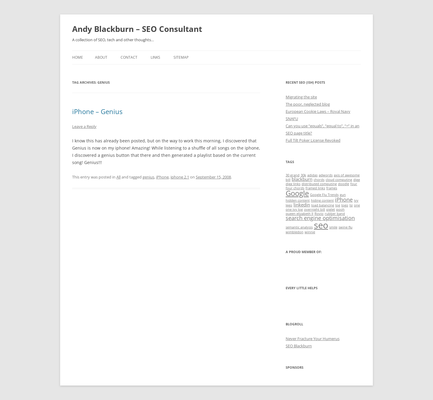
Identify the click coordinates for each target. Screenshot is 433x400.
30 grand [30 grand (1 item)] (292, 175)
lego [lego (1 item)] (289, 205)
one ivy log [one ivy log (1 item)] (294, 209)
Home (77, 57)
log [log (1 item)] (337, 205)
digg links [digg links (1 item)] (293, 184)
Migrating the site (301, 97)
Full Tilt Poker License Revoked (313, 140)
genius (148, 177)
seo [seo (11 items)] (321, 225)
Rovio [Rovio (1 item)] (319, 214)
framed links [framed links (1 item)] (315, 188)
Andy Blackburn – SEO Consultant (137, 28)
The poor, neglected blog (308, 104)
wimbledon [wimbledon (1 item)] (294, 232)
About (101, 57)
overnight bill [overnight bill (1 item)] (314, 209)
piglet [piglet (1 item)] (330, 209)
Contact (129, 57)
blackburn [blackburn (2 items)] (302, 179)
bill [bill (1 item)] (288, 180)
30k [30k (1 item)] (303, 175)
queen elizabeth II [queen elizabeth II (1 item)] (299, 214)
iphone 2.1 (179, 177)
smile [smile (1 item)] (333, 227)
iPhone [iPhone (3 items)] (344, 199)
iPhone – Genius (97, 111)
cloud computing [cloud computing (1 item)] (339, 180)
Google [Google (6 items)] (297, 193)
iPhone (162, 177)
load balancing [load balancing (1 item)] (322, 205)
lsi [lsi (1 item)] (351, 205)
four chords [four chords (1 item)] (295, 188)
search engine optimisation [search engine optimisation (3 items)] (320, 218)
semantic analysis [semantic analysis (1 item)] (299, 227)
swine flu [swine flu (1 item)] (345, 227)
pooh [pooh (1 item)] (340, 209)
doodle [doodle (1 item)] (343, 184)
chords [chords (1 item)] (319, 180)
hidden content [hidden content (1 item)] (298, 200)
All (118, 177)
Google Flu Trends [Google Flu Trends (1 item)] (324, 195)
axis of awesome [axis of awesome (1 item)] (347, 175)
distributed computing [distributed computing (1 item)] (319, 184)
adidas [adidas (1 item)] (312, 175)
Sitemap (181, 57)
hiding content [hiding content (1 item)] (322, 200)
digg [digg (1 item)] (356, 180)
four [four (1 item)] (353, 184)
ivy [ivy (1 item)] (356, 200)
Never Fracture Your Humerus (312, 338)
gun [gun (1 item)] (343, 195)
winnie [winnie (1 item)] (310, 232)
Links (155, 57)
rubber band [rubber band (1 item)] (335, 214)
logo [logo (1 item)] (344, 205)
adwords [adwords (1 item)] (326, 175)
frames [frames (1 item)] (331, 188)
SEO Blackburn (299, 346)
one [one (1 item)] (357, 205)
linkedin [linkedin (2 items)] (301, 205)
